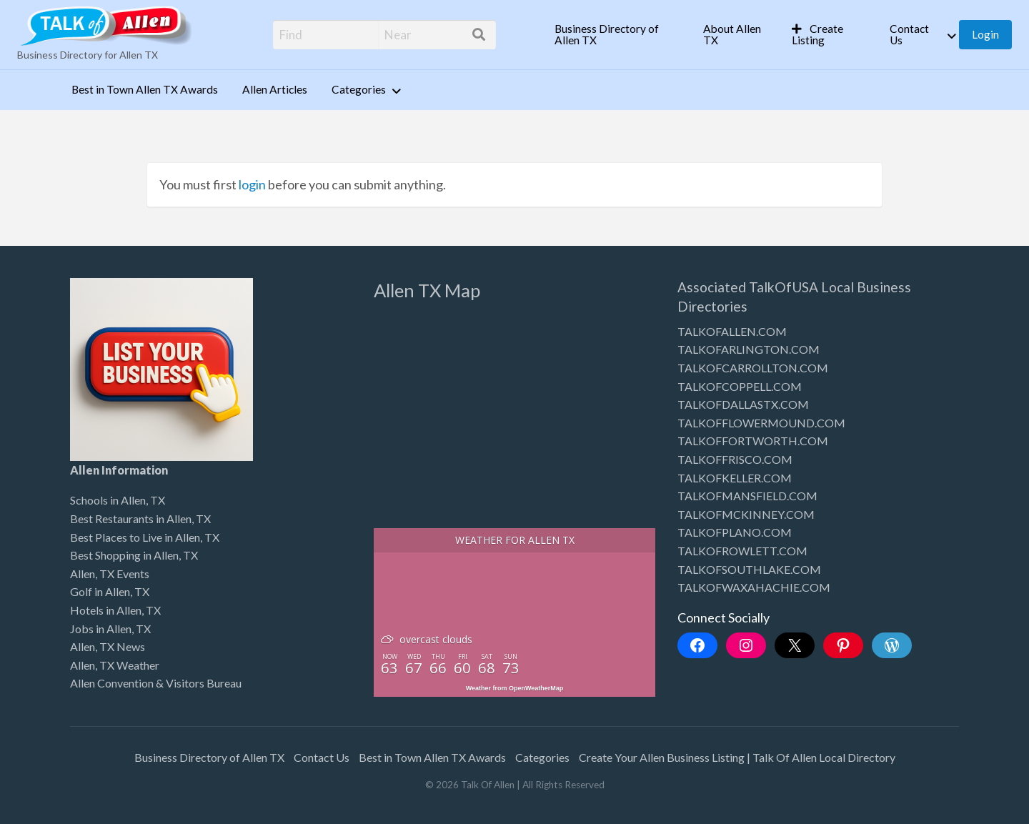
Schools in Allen (108, 500)
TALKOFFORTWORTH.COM (752, 440)
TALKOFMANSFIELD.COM (747, 495)
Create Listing (818, 34)
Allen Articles (274, 89)
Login (985, 34)
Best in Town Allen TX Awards (144, 89)
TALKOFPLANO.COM (734, 532)
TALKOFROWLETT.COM (742, 550)
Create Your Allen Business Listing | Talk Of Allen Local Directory (737, 757)
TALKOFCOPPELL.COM (739, 386)
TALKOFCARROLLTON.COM (752, 367)
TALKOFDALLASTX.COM (743, 404)
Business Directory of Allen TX (607, 34)
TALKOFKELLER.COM (734, 478)
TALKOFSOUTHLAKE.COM (749, 569)
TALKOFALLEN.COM (732, 331)
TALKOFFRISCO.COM (734, 459)
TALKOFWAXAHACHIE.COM (753, 587)
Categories (359, 89)
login (252, 184)
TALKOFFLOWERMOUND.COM (761, 423)
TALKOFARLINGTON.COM (748, 349)
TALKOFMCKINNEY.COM (746, 514)
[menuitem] (616, 34)
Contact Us (909, 34)
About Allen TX (732, 34)
